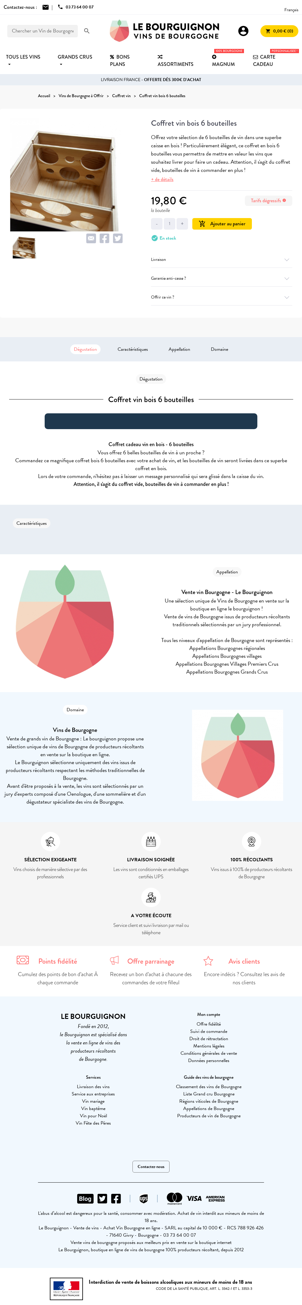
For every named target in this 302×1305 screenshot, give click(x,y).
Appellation (179, 349)
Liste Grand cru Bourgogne (209, 1094)
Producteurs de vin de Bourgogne (209, 1115)
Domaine (219, 349)
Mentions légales (209, 1046)
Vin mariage (93, 1101)
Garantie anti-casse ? (221, 278)
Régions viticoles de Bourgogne (208, 1101)
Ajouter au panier (222, 223)
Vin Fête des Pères (93, 1123)
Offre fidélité (209, 1024)
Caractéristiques (133, 349)
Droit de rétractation (208, 1038)
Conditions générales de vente (208, 1053)
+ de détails (162, 179)
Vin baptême (93, 1108)
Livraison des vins (93, 1086)
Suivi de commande (208, 1031)
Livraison (221, 259)
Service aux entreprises (93, 1094)
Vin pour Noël (93, 1115)
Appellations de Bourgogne (208, 1108)
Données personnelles (208, 1060)
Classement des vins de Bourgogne (209, 1086)
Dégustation (85, 349)
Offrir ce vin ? (221, 297)
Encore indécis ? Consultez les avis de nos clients (244, 978)
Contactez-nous (151, 1166)
